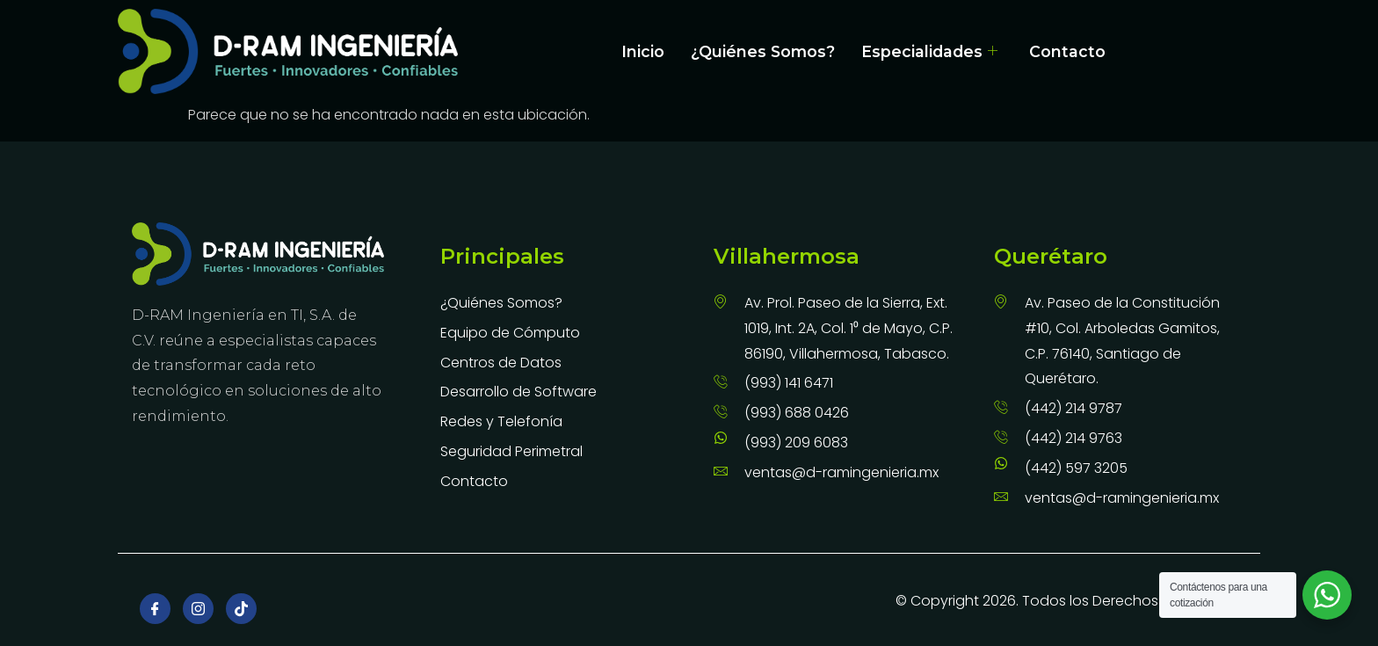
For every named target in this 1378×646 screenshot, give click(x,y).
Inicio (642, 51)
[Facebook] (155, 608)
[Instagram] (198, 608)
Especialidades (929, 51)
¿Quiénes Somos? (763, 51)
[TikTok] (241, 608)
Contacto (1067, 51)
